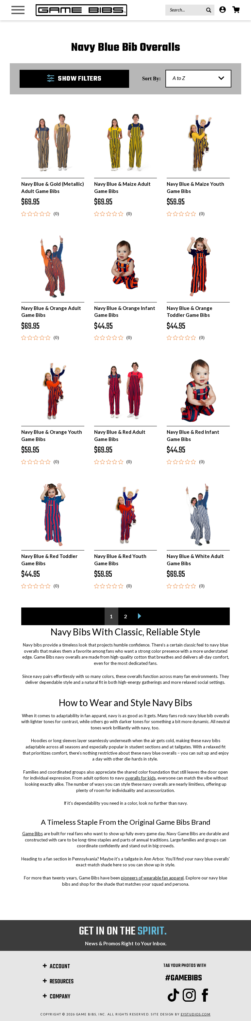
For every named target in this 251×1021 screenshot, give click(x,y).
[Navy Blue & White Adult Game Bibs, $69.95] (198, 514)
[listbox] (198, 78)
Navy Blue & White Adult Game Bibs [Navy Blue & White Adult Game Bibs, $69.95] (195, 559)
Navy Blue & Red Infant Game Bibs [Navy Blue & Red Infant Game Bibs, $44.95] (193, 435)
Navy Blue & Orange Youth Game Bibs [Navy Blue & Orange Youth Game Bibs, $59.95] (51, 435)
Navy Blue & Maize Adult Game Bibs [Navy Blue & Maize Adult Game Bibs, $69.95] (122, 187)
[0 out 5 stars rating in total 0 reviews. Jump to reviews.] (40, 213)
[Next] (139, 616)
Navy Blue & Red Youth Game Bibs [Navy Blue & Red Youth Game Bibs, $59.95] (120, 559)
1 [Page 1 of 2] (111, 616)
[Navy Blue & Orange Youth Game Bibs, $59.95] (52, 390)
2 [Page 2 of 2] (125, 616)
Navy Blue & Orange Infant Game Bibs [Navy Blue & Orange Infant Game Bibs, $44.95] (124, 311)
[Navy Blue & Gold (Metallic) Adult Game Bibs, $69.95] (52, 142)
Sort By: (151, 78)
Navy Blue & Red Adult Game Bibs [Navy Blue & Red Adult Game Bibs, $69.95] (119, 435)
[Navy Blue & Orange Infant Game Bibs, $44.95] (125, 266)
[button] (74, 79)
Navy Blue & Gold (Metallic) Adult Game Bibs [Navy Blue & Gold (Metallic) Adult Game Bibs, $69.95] (52, 187)
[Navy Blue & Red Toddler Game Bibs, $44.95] (52, 514)
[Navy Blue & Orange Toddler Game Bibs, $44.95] (198, 266)
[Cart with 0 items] (236, 10)
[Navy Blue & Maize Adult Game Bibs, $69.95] (125, 142)
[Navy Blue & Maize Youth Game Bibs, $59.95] (198, 142)
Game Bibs (32, 833)
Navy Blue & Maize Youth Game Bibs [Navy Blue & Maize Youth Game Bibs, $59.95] (195, 187)
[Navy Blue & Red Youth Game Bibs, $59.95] (125, 514)
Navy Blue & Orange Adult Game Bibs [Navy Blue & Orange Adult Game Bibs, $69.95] (51, 311)
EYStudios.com (196, 1014)
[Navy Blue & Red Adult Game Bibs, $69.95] (125, 390)
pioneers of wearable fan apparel (152, 877)
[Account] (222, 10)
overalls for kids (140, 777)
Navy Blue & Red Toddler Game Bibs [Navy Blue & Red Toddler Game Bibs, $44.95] (49, 559)
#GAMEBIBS (183, 978)
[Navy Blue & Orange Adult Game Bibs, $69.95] (52, 266)
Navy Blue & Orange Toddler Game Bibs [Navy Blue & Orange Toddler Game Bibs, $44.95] (189, 311)
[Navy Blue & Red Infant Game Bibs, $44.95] (198, 390)
